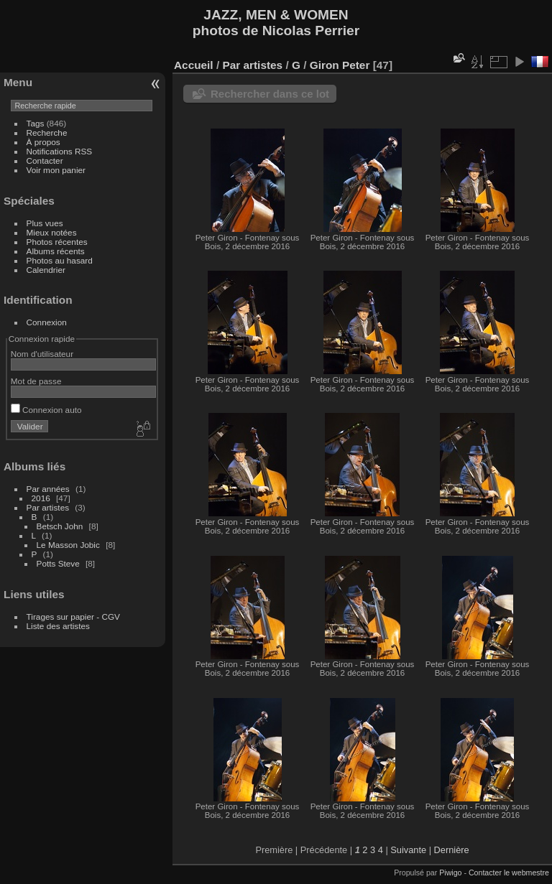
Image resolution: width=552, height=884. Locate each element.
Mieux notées (52, 232)
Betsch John (60, 526)
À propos (43, 141)
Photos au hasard (60, 260)
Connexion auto (46, 409)
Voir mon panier (56, 170)
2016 (41, 498)
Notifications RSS (60, 151)
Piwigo (450, 872)
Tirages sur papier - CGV (73, 616)
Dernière (451, 850)
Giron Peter (340, 65)
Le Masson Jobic (68, 544)
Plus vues (45, 223)
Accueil (193, 65)
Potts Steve (58, 563)
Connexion (47, 322)
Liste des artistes (58, 626)
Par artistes (48, 507)
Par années (48, 488)
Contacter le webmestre (509, 872)
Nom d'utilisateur (42, 353)
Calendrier (46, 269)
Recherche (47, 132)
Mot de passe (36, 381)
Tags (36, 123)
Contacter (45, 160)
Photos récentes (57, 241)
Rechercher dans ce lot (270, 94)
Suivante (408, 850)
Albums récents (56, 251)
